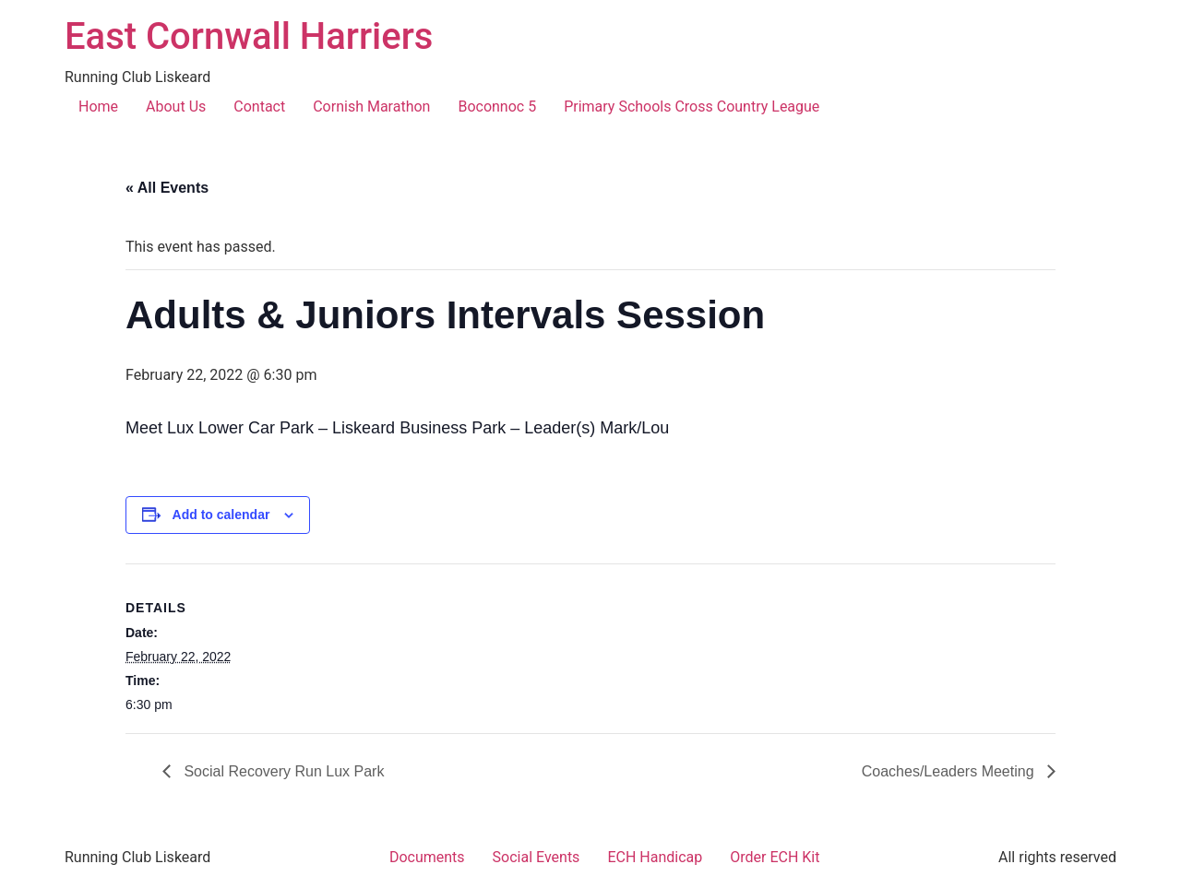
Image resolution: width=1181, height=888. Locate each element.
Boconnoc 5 (497, 106)
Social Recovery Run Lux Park (282, 771)
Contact (259, 106)
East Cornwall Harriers (249, 36)
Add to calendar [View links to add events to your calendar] (221, 514)
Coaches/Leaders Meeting (950, 771)
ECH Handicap (654, 857)
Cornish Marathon (371, 106)
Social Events (536, 857)
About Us (176, 106)
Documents (427, 857)
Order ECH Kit (774, 857)
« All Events (167, 187)
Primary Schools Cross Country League (691, 106)
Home (98, 106)
